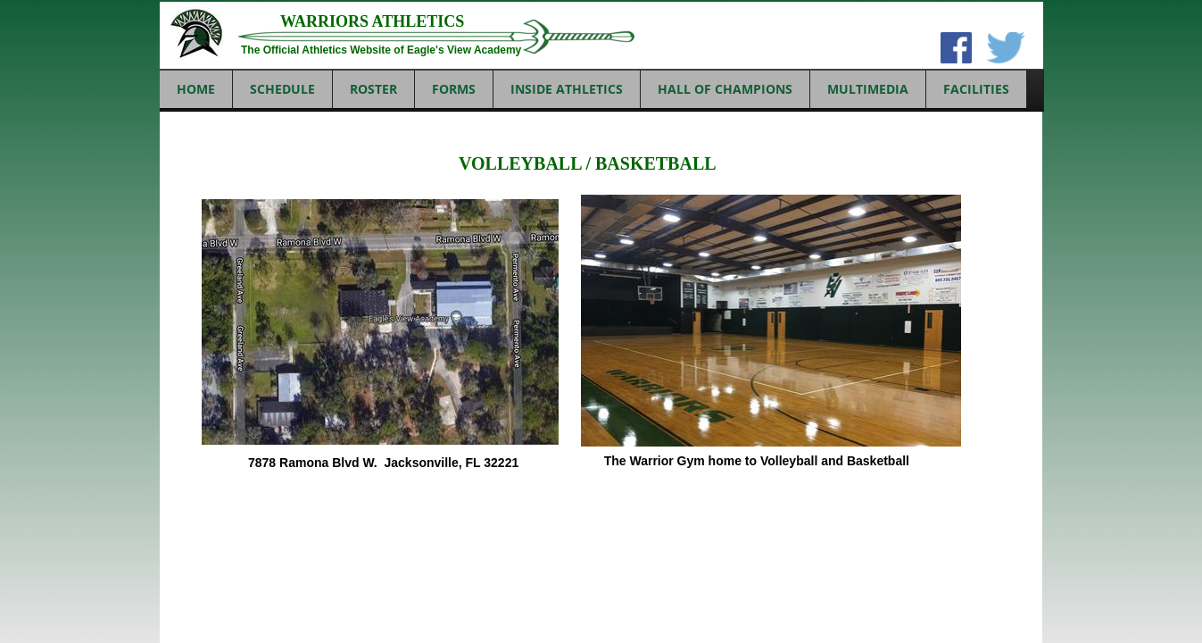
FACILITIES (976, 88)
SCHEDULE (282, 88)
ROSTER (373, 88)
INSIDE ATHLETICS (566, 88)
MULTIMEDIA (867, 88)
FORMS (454, 88)
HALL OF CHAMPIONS (725, 88)
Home (196, 88)
